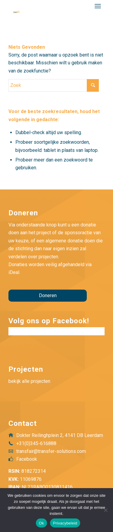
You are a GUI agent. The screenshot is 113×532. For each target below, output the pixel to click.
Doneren (48, 295)
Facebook (26, 459)
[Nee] (105, 510)
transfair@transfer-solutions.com (51, 451)
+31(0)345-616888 (36, 443)
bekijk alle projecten (29, 381)
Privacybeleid (65, 523)
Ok (41, 523)
